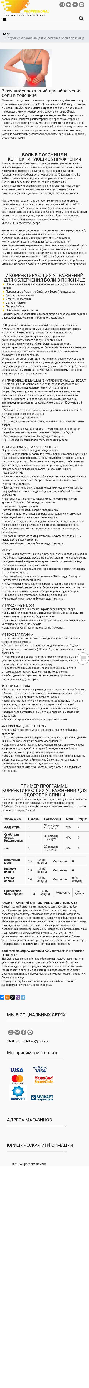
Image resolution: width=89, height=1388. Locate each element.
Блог (6, 34)
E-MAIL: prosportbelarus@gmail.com (28, 1041)
